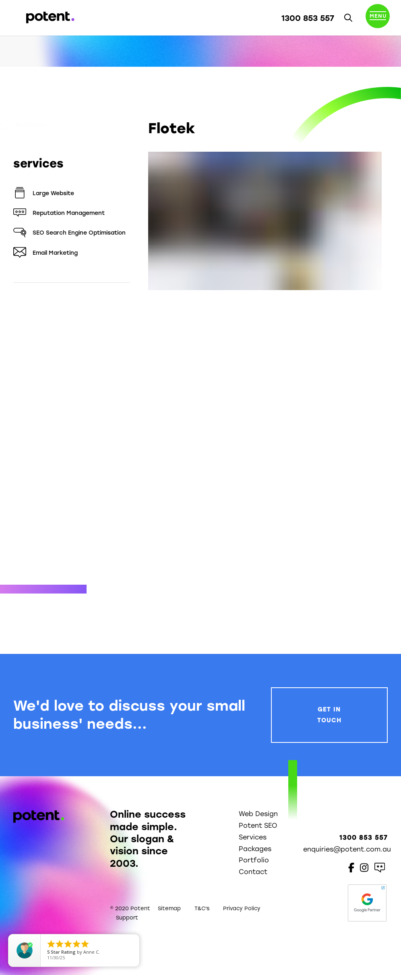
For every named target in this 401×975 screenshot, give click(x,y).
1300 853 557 (307, 18)
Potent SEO (258, 825)
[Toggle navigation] (377, 17)
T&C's (201, 908)
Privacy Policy (241, 908)
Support (127, 918)
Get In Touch (329, 715)
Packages (255, 849)
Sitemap (169, 908)
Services (253, 837)
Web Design (258, 814)
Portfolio (37, 125)
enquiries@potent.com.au (347, 849)
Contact (253, 872)
